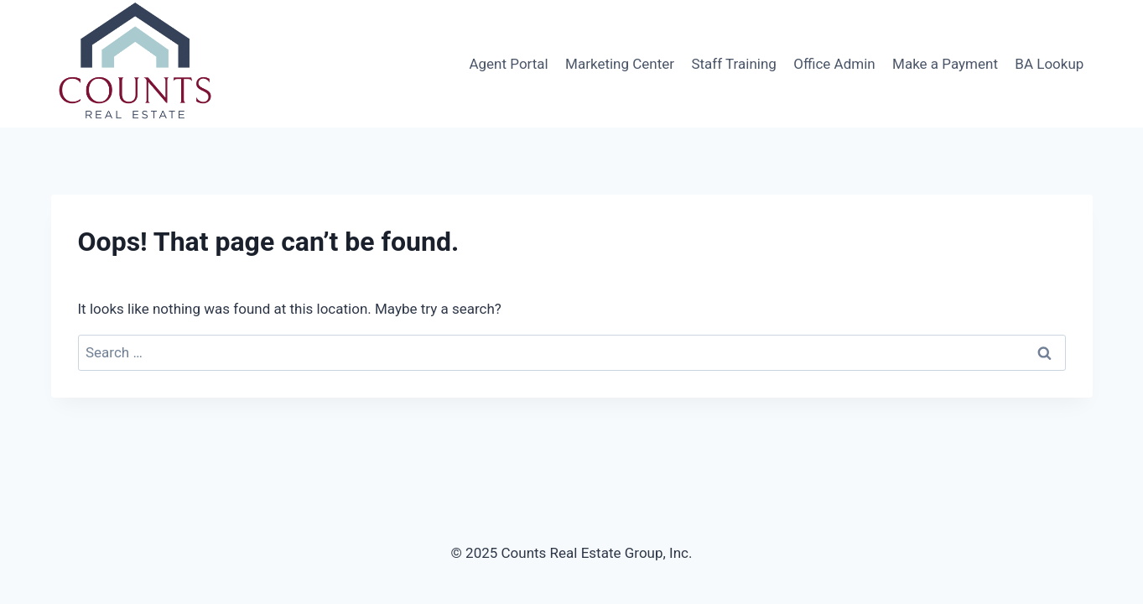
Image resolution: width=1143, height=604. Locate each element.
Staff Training (733, 63)
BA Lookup (1049, 63)
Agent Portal (508, 63)
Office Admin (834, 63)
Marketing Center (619, 63)
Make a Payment (945, 63)
